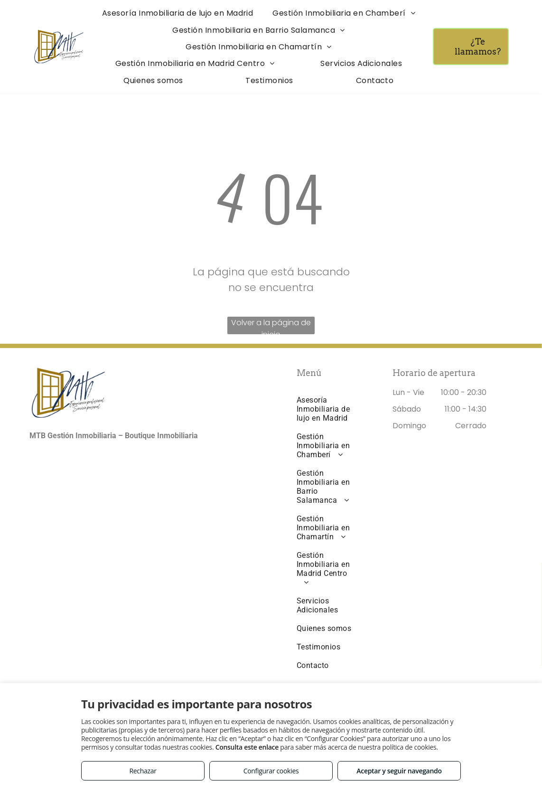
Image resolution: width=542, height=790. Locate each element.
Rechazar (142, 770)
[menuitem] (178, 13)
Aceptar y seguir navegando (398, 770)
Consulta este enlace (247, 747)
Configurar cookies (271, 770)
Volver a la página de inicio (271, 325)
